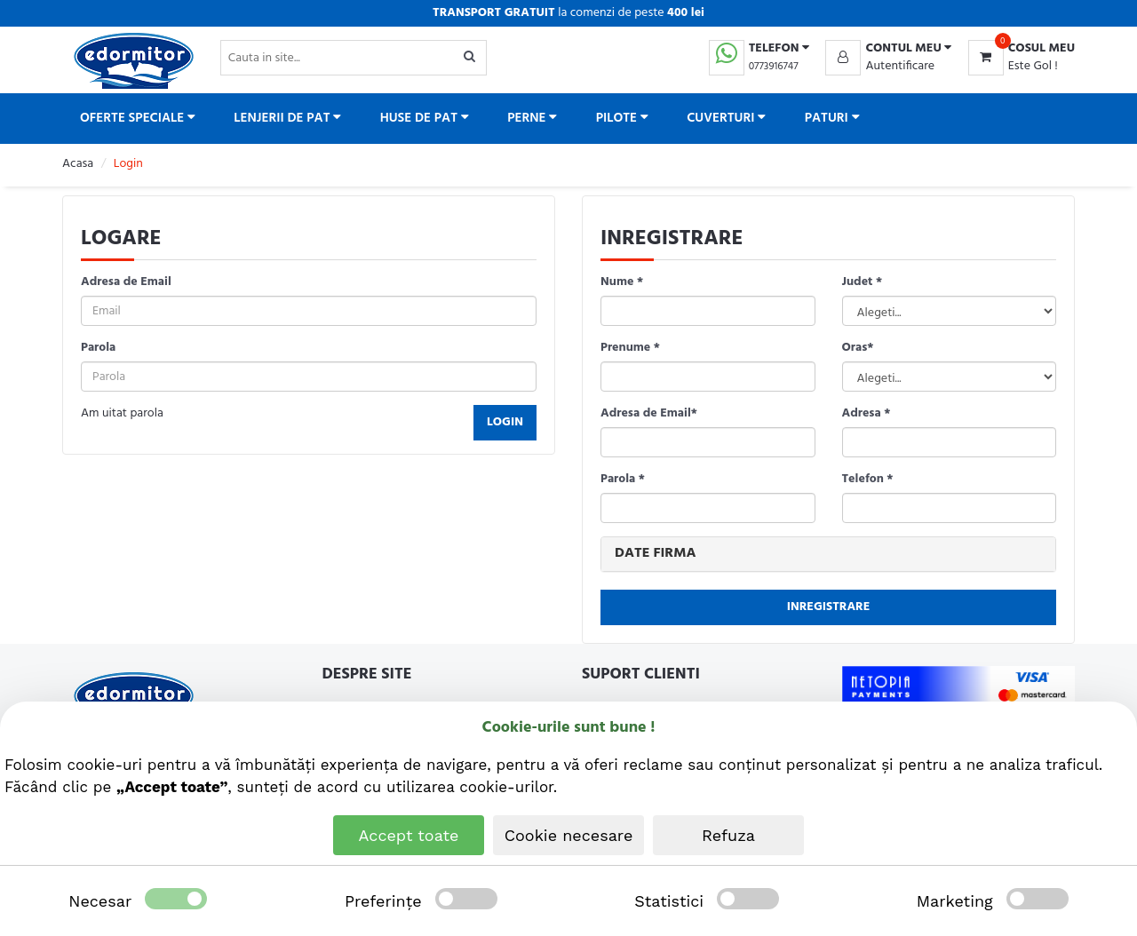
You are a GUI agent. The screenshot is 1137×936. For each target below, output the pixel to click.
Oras (858, 348)
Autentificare (899, 66)
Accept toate (409, 835)
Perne (532, 118)
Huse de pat (424, 118)
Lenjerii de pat (287, 118)
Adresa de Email (126, 282)
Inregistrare (829, 607)
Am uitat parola (122, 413)
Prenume (630, 348)
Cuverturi (726, 118)
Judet (862, 282)
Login (505, 422)
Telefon (868, 479)
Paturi (832, 118)
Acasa (77, 164)
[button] (888, 49)
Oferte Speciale (137, 118)
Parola (98, 348)
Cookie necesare (569, 835)
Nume (621, 282)
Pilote (622, 118)
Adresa (866, 414)
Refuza (728, 835)
